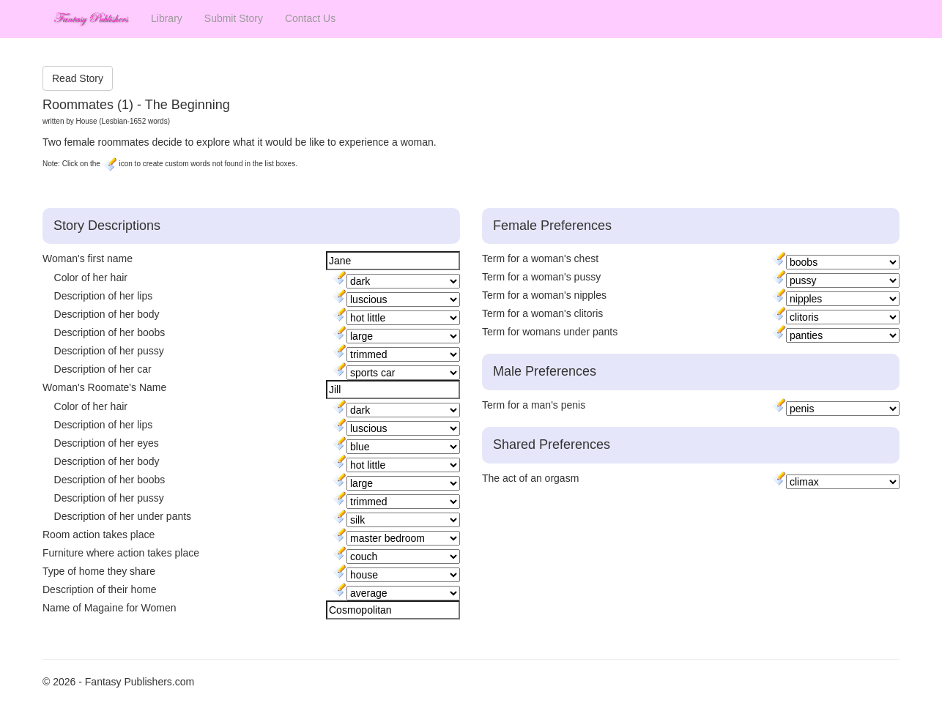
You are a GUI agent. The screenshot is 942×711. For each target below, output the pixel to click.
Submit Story (233, 18)
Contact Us (310, 18)
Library (166, 18)
